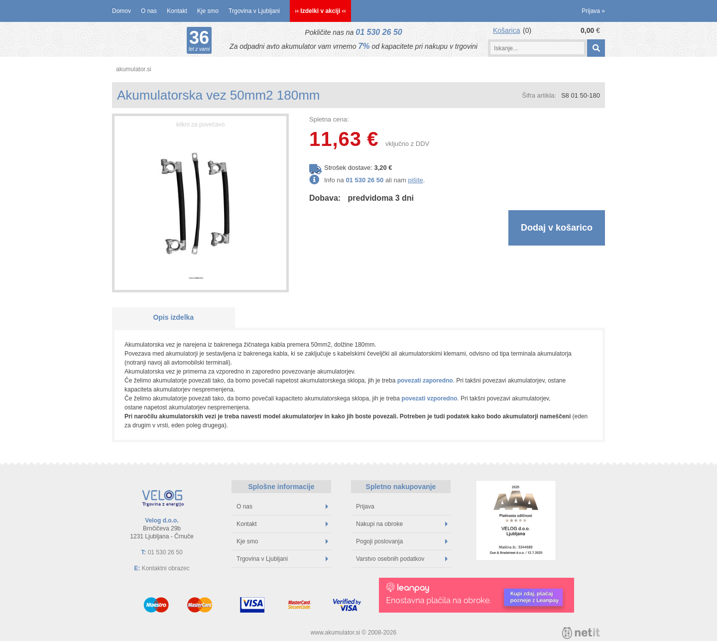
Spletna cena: (329, 119)
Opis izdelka (173, 317)
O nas (149, 10)
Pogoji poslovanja (402, 541)
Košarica (506, 30)
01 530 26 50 (379, 32)
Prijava (593, 11)
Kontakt (177, 10)
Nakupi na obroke (402, 523)
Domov (121, 10)
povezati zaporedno (425, 380)
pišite (415, 180)
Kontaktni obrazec (166, 568)
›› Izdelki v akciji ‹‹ (320, 10)
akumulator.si (133, 69)
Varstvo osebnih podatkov (402, 558)
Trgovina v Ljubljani (254, 10)
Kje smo (208, 10)
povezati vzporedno (429, 398)
